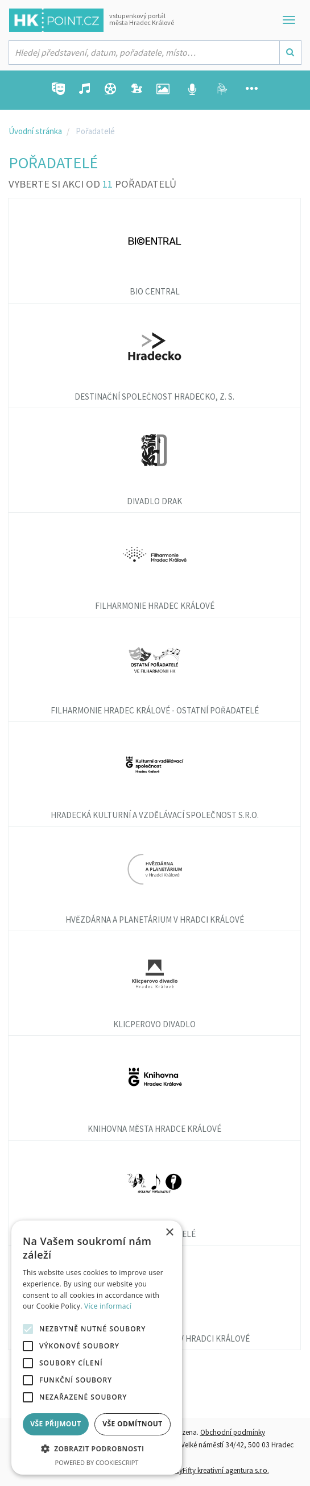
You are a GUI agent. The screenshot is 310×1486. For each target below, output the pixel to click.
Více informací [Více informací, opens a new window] (107, 1306)
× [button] (169, 1232)
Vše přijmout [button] (55, 1424)
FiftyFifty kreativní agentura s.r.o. (219, 1470)
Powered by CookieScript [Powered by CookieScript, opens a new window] (97, 1462)
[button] (97, 1449)
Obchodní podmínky (232, 1432)
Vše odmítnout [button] (132, 1424)
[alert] (96, 1348)
